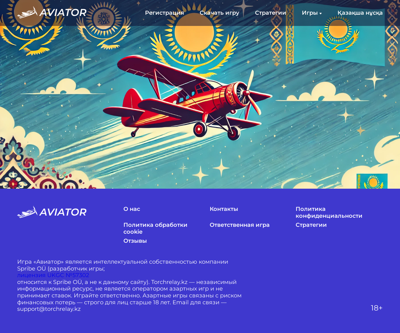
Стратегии (270, 13)
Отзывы (135, 241)
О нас (131, 209)
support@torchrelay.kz (49, 309)
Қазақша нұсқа (360, 13)
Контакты (224, 209)
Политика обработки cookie (155, 228)
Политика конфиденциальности (329, 212)
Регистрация (164, 13)
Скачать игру (219, 13)
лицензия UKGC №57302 (53, 275)
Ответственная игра (240, 225)
